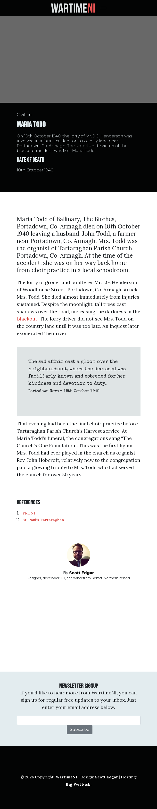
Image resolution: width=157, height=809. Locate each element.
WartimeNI (66, 777)
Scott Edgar (81, 573)
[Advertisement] (78, 626)
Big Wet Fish (78, 784)
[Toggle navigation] (103, 8)
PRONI (29, 513)
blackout (27, 319)
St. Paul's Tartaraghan (43, 519)
